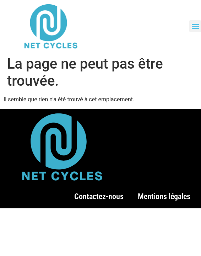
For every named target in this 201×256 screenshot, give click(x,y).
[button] (195, 26)
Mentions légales (164, 196)
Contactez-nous (99, 196)
